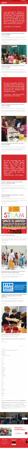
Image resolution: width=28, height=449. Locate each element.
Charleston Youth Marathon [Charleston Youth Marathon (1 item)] (13, 404)
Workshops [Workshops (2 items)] (4, 408)
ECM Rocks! (12, 37)
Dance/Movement (3, 367)
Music (2, 381)
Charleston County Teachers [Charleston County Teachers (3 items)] (10, 402)
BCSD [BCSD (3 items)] (7, 400)
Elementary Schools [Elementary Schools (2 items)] (12, 405)
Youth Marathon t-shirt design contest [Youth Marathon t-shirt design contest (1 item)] (13, 408)
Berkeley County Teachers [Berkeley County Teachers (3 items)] (13, 400)
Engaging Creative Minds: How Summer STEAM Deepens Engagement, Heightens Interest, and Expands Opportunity (13, 296)
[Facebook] (2, 442)
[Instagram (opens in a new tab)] (22, 0)
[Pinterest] (5, 442)
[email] (19, 434)
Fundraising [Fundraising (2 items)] (17, 405)
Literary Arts (2, 378)
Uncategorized (20, 37)
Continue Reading (4, 41)
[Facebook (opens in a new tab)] (21, 0)
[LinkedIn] (6, 442)
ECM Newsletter (9, 37)
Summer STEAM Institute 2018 (8, 235)
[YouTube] (7, 442)
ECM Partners (2, 371)
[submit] (26, 434)
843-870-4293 (10, 0)
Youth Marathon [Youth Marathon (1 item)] (7, 408)
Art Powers (3, 36)
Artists (2, 362)
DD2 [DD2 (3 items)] (23, 404)
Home (23, 442)
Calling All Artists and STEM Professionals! (10, 334)
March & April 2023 (3, 354)
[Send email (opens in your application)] (25, 0)
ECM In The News (4, 37)
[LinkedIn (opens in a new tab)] (23, 0)
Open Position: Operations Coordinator (5, 355)
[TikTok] (4, 442)
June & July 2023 (3, 351)
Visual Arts (2, 394)
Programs (2, 382)
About (20, 442)
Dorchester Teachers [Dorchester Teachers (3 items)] (5, 405)
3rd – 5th (2, 359)
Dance (2, 366)
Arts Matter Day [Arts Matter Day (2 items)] (3, 400)
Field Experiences (3, 374)
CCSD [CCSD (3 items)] (19, 400)
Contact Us (24, 418)
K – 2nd (2, 377)
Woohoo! (24, 37)
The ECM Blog (16, 37)
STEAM (2, 385)
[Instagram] (3, 442)
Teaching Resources (3, 389)
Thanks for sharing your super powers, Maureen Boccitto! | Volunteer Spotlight (12, 182)
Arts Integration (3, 363)
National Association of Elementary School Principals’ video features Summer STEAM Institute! (13, 272)
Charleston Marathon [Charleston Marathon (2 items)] (19, 402)
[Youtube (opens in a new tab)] (24, 0)
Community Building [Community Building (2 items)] (19, 404)
